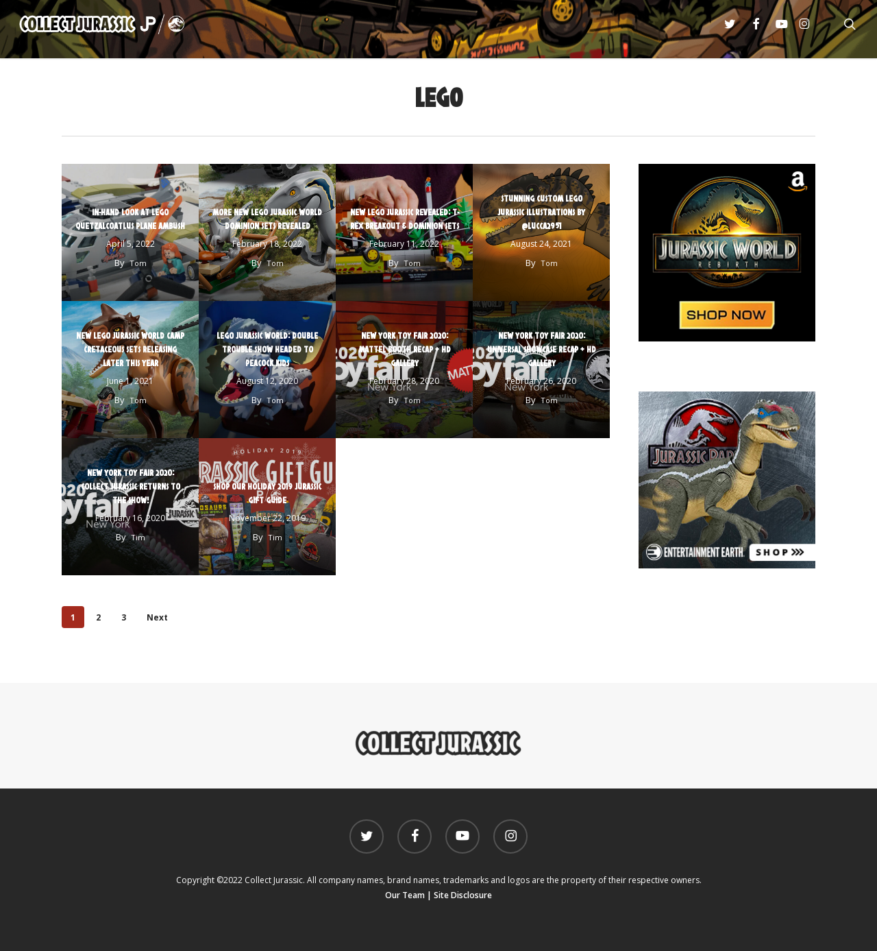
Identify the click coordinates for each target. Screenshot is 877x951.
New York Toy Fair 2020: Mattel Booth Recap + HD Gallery (404, 349)
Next (157, 617)
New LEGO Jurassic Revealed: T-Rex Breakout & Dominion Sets (404, 219)
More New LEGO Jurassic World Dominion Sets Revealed (267, 219)
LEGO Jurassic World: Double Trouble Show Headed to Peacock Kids (267, 349)
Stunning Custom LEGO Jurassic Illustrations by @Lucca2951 (541, 212)
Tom (138, 263)
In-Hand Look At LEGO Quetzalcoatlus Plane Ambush (130, 219)
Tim (138, 537)
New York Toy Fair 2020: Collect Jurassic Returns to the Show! (130, 486)
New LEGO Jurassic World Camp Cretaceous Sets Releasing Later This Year (130, 349)
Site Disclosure (463, 895)
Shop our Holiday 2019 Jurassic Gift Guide (267, 493)
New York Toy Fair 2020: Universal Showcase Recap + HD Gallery (541, 349)
